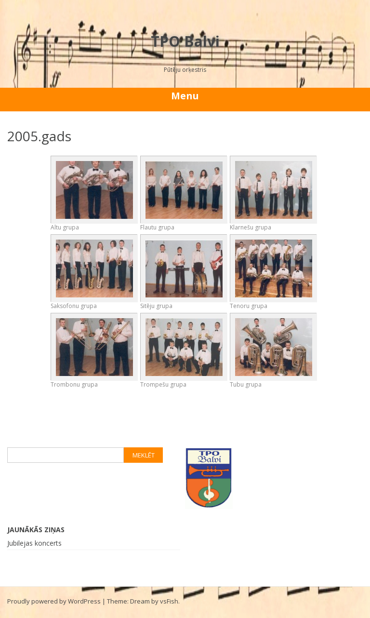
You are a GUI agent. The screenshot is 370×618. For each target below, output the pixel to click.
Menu (185, 95)
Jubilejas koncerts (34, 543)
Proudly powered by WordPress (54, 601)
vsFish (169, 601)
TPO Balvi (185, 41)
